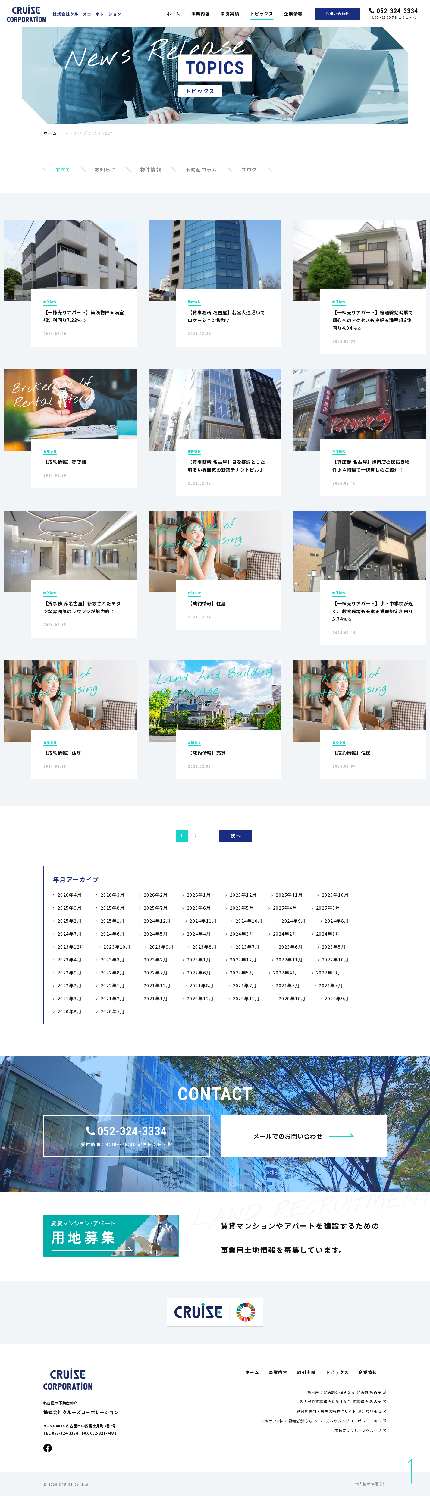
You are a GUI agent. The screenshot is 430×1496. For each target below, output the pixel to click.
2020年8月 (70, 1011)
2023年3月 (113, 959)
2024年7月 (70, 933)
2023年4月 (70, 959)
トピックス (261, 14)
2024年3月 (242, 933)
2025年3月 (328, 908)
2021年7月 (245, 985)
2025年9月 (70, 908)
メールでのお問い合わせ (303, 1136)
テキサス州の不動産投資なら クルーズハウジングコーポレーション (324, 1420)
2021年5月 (288, 985)
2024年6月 (113, 933)
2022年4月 (285, 972)
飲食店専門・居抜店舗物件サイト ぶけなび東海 (342, 1411)
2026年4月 (70, 895)
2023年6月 (291, 946)
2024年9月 (293, 920)
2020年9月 (337, 998)
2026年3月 (113, 895)
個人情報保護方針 (371, 1483)
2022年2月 (70, 985)
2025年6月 (199, 908)
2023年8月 (205, 946)
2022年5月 (242, 972)
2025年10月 (335, 895)
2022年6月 (199, 972)
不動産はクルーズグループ (360, 1430)
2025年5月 (242, 908)
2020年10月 (292, 998)
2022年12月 (243, 959)
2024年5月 (156, 933)
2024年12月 (157, 920)
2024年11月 (203, 920)
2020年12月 (200, 998)
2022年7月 (156, 972)
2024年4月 (199, 933)
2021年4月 (331, 985)
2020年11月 (246, 998)
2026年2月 (156, 895)
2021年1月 (156, 998)
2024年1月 (328, 933)
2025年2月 (70, 920)
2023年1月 (199, 959)
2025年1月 (113, 920)
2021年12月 (157, 985)
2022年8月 (113, 972)
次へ (236, 836)
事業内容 (200, 14)
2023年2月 (156, 959)
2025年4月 (285, 908)
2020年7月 (113, 1011)
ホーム (173, 14)
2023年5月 (334, 946)
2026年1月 (199, 895)
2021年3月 (70, 998)
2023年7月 (248, 946)
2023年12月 (71, 946)
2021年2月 (113, 998)
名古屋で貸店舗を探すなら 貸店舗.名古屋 (347, 1391)
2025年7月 (156, 908)
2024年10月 (249, 920)
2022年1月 (113, 985)
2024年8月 (337, 920)
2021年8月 (202, 985)
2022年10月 (335, 959)
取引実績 (230, 14)
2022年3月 (328, 972)
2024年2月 (285, 933)
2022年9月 (70, 972)
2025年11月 (289, 895)
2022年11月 (289, 959)
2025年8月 (113, 908)
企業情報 (293, 14)
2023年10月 (116, 946)
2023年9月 (161, 946)
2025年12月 (243, 895)
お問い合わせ (337, 13)
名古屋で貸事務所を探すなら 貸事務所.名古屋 (343, 1401)
